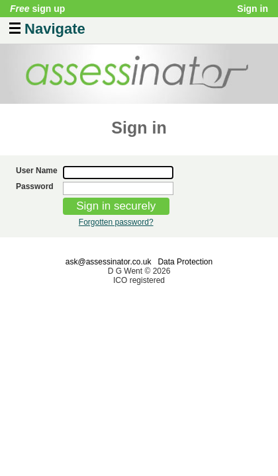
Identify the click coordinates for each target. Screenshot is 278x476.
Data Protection (185, 261)
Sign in (252, 8)
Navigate (47, 27)
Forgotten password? (116, 222)
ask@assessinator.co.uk (109, 261)
